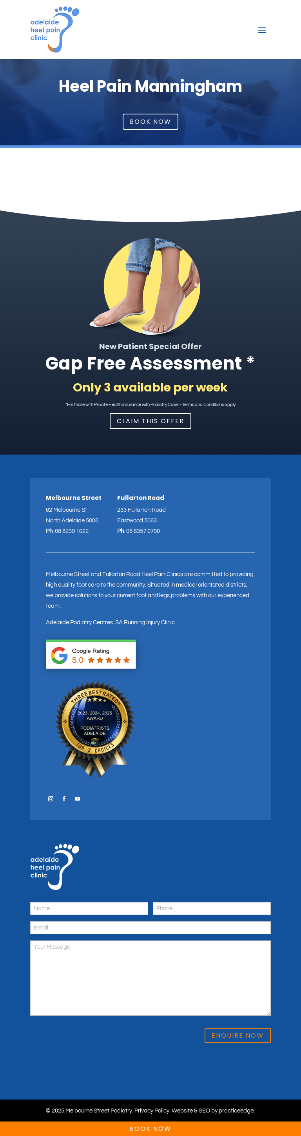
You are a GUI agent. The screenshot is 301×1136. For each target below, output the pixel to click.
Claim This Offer (150, 421)
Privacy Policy (151, 1111)
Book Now (150, 121)
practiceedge (236, 1111)
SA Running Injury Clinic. (145, 622)
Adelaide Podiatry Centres (79, 622)
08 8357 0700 (143, 531)
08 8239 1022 (72, 531)
